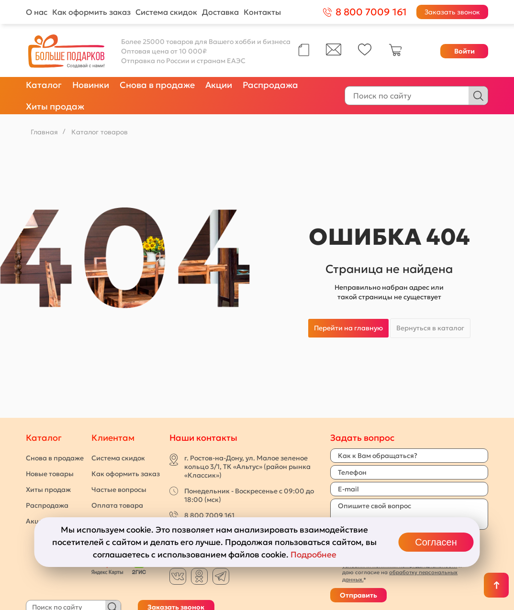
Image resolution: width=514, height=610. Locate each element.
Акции (218, 84)
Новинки (90, 84)
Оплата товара (117, 505)
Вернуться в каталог (430, 328)
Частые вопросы (118, 489)
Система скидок (166, 12)
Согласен (436, 542)
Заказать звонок (452, 12)
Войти (464, 51)
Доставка (220, 12)
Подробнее (313, 554)
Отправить (358, 595)
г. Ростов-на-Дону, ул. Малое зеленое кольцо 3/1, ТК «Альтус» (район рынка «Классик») (247, 466)
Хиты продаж (55, 106)
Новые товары (50, 473)
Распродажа (270, 84)
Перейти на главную (348, 328)
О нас (36, 12)
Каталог (44, 84)
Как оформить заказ (91, 12)
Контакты (262, 12)
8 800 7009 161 (209, 515)
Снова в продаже (157, 84)
